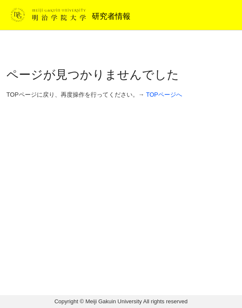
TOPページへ (164, 94)
